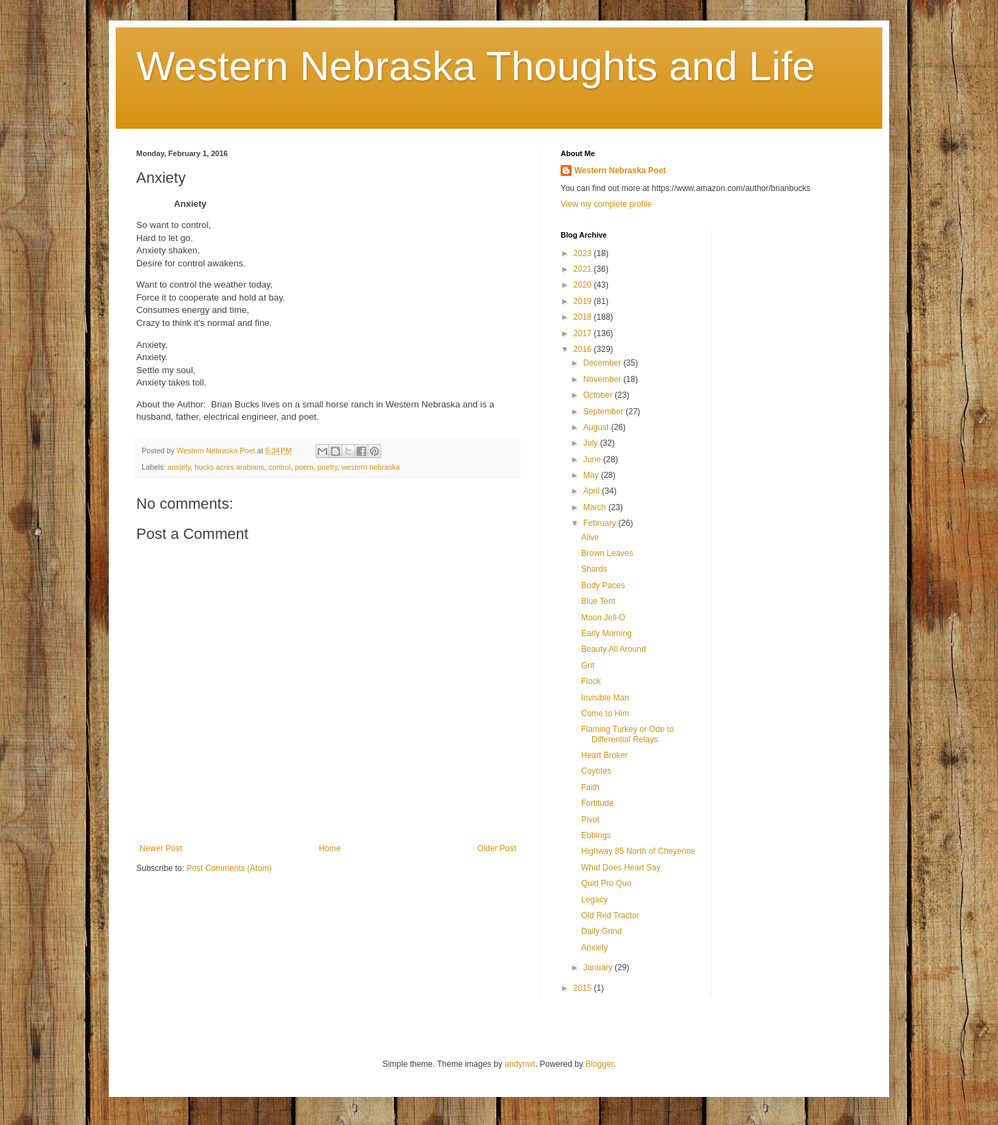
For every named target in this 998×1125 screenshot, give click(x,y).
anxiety (179, 467)
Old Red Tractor (610, 915)
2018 (584, 317)
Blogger (599, 1064)
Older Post (496, 848)
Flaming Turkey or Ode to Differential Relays (627, 734)
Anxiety (594, 947)
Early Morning (606, 633)
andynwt (519, 1064)
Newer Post (161, 848)
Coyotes (596, 771)
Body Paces (603, 585)
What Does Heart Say (621, 867)
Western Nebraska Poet (620, 170)
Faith (590, 787)
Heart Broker (604, 755)
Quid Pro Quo (606, 883)
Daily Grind (601, 931)
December (603, 363)
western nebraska (371, 467)
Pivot (590, 819)
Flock (591, 681)
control (279, 467)
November (603, 379)
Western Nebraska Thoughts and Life (475, 66)
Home (330, 848)
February (600, 523)
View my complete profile (606, 204)
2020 (584, 285)
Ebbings (596, 835)
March (596, 507)
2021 (584, 269)
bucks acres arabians (229, 467)
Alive (590, 537)
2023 (584, 253)
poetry (327, 467)
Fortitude (597, 803)
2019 (584, 301)
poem (304, 467)
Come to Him (605, 713)
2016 (584, 349)
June (593, 459)
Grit (587, 665)
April (592, 491)
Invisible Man (605, 698)
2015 (584, 988)
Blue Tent (598, 601)
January (599, 967)
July (591, 443)
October (599, 395)
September (604, 411)
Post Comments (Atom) (229, 868)
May (592, 475)
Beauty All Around (613, 649)
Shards (594, 569)
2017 (584, 333)
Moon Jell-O (603, 617)
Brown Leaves (607, 553)
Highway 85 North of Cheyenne (638, 851)
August (597, 427)
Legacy (594, 900)
